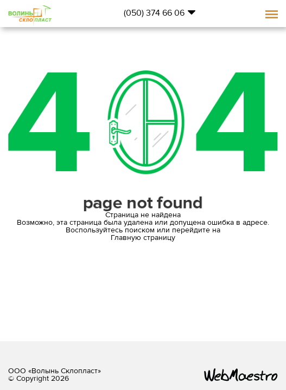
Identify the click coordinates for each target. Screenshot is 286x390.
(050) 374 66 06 (154, 13)
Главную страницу (143, 238)
